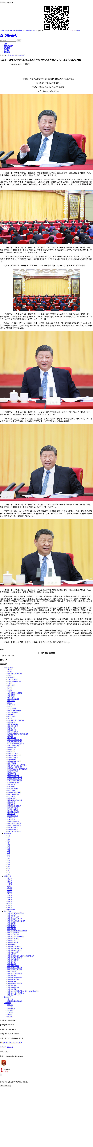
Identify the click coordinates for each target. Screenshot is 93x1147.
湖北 (8, 864)
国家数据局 (11, 804)
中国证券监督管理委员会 (15, 744)
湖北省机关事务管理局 (14, 973)
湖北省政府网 (27, 30)
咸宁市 (9, 899)
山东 (8, 857)
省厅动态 (15, 55)
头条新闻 (21, 55)
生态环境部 (11, 697)
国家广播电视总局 (13, 745)
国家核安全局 (11, 730)
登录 (75, 30)
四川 (8, 870)
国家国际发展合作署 (14, 755)
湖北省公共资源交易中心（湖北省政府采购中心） (23, 991)
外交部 (9, 669)
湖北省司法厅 (11, 927)
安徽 (8, 855)
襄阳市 (9, 905)
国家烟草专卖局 (12, 808)
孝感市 (9, 897)
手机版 (54, 30)
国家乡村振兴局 (12, 732)
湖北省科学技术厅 (13, 917)
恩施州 (9, 886)
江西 (8, 849)
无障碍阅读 (3, 30)
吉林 (8, 874)
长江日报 (10, 1007)
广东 (8, 851)
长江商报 (10, 1016)
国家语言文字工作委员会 (15, 720)
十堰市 (9, 884)
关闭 (13, 656)
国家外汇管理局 (12, 829)
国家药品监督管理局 (14, 831)
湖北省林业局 (11, 981)
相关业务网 (7, 997)
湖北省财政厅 (11, 929)
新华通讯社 (11, 784)
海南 (8, 862)
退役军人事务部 (12, 712)
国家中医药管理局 (13, 821)
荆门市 (9, 894)
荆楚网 (9, 1014)
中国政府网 (12, 30)
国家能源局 (11, 802)
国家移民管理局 (12, 810)
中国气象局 (11, 796)
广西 (8, 872)
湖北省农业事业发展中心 (15, 993)
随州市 (9, 892)
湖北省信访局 (11, 971)
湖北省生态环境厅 (13, 934)
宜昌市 (9, 907)
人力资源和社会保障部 (14, 693)
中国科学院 (11, 786)
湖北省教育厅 (11, 915)
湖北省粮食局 (11, 985)
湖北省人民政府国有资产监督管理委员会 (20, 956)
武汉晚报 (10, 1010)
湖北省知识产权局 (13, 979)
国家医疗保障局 (12, 757)
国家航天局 (11, 722)
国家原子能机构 (12, 724)
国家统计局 (11, 751)
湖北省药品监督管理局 (14, 983)
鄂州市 (9, 901)
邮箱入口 (35, 30)
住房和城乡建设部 (13, 699)
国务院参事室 (11, 759)
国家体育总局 (11, 747)
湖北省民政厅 (11, 925)
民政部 (9, 687)
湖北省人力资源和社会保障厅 (17, 931)
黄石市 (9, 895)
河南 (8, 860)
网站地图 (3, 1047)
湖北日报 (10, 1005)
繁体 (71, 30)
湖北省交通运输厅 (13, 938)
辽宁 (8, 837)
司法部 (9, 689)
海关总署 (10, 736)
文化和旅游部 (11, 708)
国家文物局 (11, 819)
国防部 (9, 671)
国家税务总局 (11, 738)
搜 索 (19, 40)
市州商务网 (7, 876)
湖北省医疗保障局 (13, 966)
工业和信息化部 (12, 679)
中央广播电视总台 (13, 794)
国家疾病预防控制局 (14, 823)
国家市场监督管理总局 (14, 740)
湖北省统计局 (11, 964)
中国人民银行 (11, 716)
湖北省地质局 (11, 989)
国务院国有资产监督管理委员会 (17, 734)
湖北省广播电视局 (13, 960)
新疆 (8, 868)
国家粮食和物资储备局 (14, 800)
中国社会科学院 (12, 788)
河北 (8, 845)
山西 (8, 853)
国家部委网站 (8, 668)
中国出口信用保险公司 (14, 1001)
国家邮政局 (11, 818)
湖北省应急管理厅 (13, 952)
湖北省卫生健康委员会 (14, 948)
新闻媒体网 (7, 1003)
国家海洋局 (11, 728)
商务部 (9, 706)
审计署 (9, 718)
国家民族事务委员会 (14, 681)
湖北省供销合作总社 (14, 995)
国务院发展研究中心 (14, 792)
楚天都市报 (11, 1008)
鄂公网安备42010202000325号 (11, 1043)
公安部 (9, 683)
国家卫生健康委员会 (14, 710)
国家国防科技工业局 (14, 806)
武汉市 (9, 878)
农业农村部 (11, 705)
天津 (8, 835)
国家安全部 (11, 685)
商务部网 (19, 30)
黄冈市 (9, 880)
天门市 (9, 890)
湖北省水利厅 (11, 940)
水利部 (9, 703)
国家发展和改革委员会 (14, 673)
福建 (8, 839)
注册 (78, 30)
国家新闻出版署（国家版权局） (17, 769)
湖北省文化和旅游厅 (14, 946)
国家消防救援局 (12, 827)
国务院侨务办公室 (13, 775)
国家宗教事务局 (12, 771)
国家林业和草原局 (13, 812)
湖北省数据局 (11, 975)
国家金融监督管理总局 (14, 742)
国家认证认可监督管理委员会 (17, 765)
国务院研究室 (11, 773)
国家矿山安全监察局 (14, 825)
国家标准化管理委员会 (14, 767)
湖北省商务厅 (9, 35)
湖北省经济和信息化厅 (14, 919)
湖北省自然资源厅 (13, 933)
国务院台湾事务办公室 (14, 779)
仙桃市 (9, 903)
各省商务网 (7, 833)
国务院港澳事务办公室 (14, 777)
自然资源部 (11, 695)
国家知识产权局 (12, 753)
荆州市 (9, 888)
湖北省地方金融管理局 (14, 977)
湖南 (8, 841)
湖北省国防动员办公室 (14, 968)
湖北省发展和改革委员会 (15, 913)
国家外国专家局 (12, 726)
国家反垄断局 (11, 763)
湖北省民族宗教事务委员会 (16, 921)
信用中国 (10, 999)
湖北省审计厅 (11, 954)
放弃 (2, 1085)
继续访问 (7, 1085)
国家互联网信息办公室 (14, 781)
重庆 (8, 858)
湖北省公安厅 (11, 923)
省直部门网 (7, 911)
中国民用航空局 (12, 816)
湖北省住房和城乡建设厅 (15, 936)
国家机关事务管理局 (14, 761)
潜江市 (9, 882)
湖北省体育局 (11, 962)
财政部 (9, 691)
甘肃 (8, 866)
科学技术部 (11, 677)
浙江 (8, 847)
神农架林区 (11, 909)
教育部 (9, 675)
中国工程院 (11, 790)
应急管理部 (11, 714)
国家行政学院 (11, 798)
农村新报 (10, 1012)
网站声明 (10, 1047)
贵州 (8, 843)
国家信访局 (11, 749)
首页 (9, 55)
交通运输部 (11, 701)
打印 (8, 656)
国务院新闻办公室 (13, 782)
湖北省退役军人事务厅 (14, 950)
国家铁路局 (11, 814)
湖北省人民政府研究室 (14, 970)
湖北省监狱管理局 (13, 987)
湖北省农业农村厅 (13, 942)
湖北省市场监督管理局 (14, 958)
